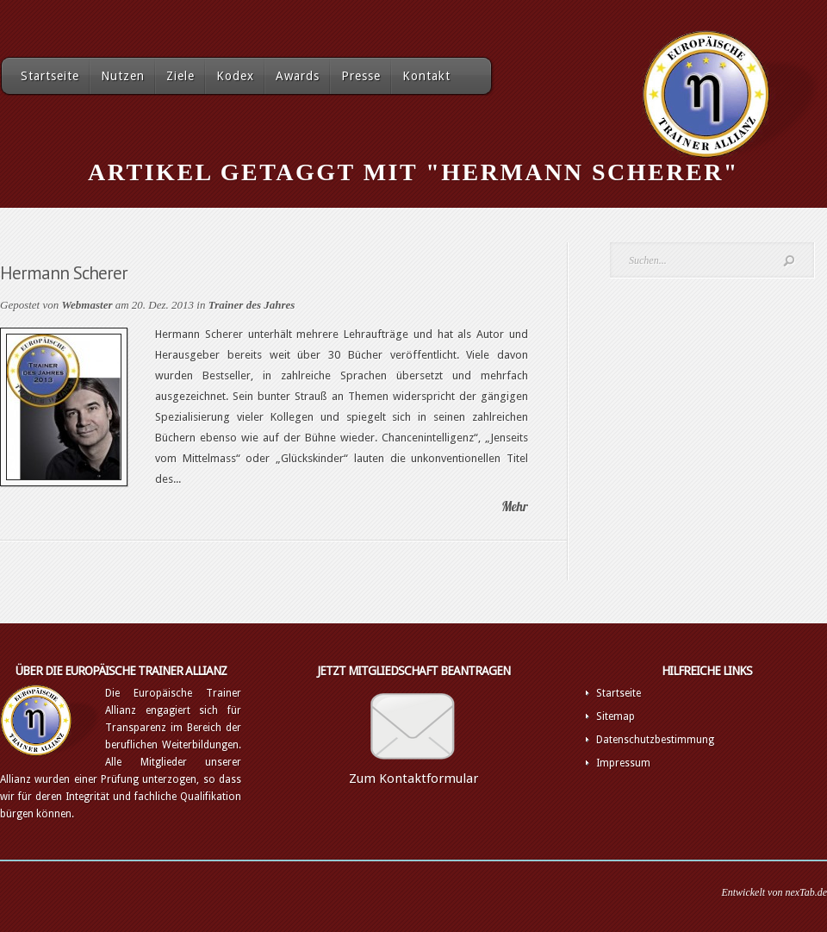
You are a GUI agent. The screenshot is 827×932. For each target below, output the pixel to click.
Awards (298, 76)
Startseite (50, 76)
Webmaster (86, 304)
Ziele (180, 76)
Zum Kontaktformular (413, 778)
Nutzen (123, 76)
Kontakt (426, 76)
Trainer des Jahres (251, 304)
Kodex (235, 76)
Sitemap (615, 716)
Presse (361, 76)
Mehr (514, 506)
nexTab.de (806, 892)
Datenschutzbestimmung (655, 740)
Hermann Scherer (63, 273)
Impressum (623, 763)
